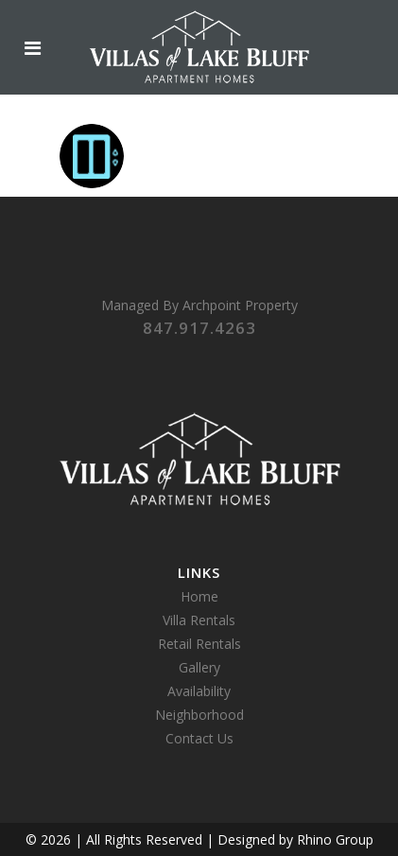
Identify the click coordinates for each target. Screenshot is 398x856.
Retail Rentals (199, 644)
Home (199, 596)
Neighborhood (199, 715)
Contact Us (199, 738)
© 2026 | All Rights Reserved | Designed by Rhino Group (199, 839)
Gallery (199, 667)
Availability (199, 691)
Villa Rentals (199, 620)
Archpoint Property (240, 305)
